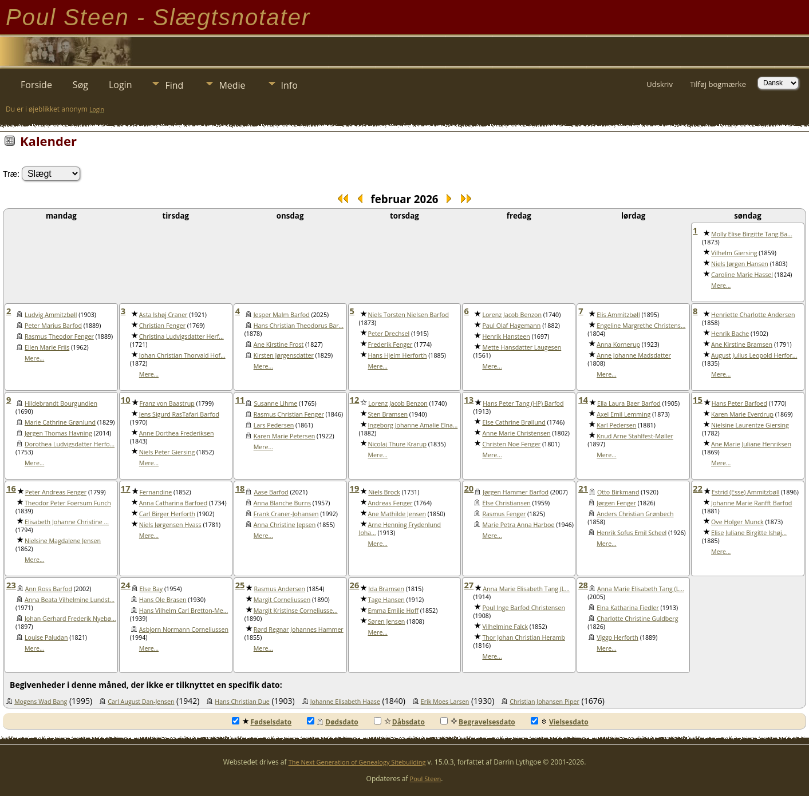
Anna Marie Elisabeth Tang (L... (526, 589)
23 (11, 585)
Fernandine (156, 492)
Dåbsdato (399, 722)
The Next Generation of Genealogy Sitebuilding (357, 762)
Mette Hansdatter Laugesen (521, 347)
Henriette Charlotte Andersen (753, 315)
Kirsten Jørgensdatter (284, 355)
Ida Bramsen (386, 589)
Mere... (721, 286)
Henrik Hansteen (506, 336)
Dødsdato (332, 722)
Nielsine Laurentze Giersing (750, 425)
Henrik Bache (730, 334)
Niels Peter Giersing (167, 452)
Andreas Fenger (390, 503)
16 (11, 488)
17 (126, 488)
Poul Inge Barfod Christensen (523, 608)
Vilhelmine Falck (505, 627)
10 (126, 399)
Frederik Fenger (390, 344)
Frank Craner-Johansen (286, 514)
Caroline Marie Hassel (742, 275)
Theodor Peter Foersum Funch (68, 503)
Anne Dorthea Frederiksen (176, 433)
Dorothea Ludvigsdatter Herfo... (70, 444)
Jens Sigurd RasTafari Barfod (179, 414)
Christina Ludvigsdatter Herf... (181, 336)
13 (468, 399)
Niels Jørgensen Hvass (170, 525)
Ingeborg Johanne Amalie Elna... (413, 425)
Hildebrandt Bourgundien (61, 403)
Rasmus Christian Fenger (289, 414)
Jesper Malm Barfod (282, 315)
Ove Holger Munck (737, 522)
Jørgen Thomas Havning (58, 433)
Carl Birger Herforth (167, 514)
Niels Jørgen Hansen (739, 264)
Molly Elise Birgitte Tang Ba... (751, 234)
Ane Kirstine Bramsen (741, 344)
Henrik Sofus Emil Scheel (631, 533)
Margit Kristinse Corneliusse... (296, 611)
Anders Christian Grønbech (635, 514)
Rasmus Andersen (279, 589)
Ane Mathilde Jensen (397, 514)
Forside (36, 84)
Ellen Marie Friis (47, 347)
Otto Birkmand (618, 492)
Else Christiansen (506, 503)
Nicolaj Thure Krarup (397, 444)
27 (468, 585)
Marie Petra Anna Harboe (518, 525)
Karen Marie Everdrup (742, 414)
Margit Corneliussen (282, 600)
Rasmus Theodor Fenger (59, 336)
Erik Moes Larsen (445, 702)
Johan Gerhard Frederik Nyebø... (70, 619)
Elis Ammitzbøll (618, 315)
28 (583, 585)
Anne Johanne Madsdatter (634, 355)
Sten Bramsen (388, 414)
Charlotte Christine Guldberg (637, 619)
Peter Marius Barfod (53, 326)
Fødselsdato (261, 722)
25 (240, 585)
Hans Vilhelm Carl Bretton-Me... (183, 611)
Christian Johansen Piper (544, 702)
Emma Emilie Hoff (393, 611)
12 (355, 399)
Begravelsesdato (477, 722)
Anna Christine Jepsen (285, 525)
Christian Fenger (162, 326)
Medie (232, 85)
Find (174, 85)
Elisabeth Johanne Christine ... (67, 522)
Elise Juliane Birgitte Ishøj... (749, 533)
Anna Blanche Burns (282, 503)
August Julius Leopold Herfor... (754, 355)
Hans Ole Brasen (163, 600)
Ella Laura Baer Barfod (629, 403)
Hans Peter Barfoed (739, 403)
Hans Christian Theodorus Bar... (299, 326)
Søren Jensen (386, 621)
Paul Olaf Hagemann (511, 326)
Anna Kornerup (618, 344)
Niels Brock (384, 492)
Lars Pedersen (274, 425)
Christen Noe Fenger (511, 444)
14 (583, 399)
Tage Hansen (386, 600)
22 (698, 488)
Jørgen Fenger (616, 503)
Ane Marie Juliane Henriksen (751, 444)
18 (240, 488)
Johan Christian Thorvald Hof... (182, 355)
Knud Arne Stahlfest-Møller (635, 436)
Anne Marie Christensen (516, 433)
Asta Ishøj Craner (163, 315)
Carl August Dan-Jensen (141, 702)
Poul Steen (425, 778)
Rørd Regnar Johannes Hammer (299, 629)
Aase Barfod (271, 492)
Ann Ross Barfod (48, 589)
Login (120, 84)
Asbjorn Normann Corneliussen (183, 629)
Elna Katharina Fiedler (628, 608)
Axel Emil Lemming (623, 414)
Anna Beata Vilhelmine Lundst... (70, 600)
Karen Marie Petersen (284, 436)
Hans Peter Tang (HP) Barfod (523, 403)
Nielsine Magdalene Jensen (63, 541)
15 (698, 399)
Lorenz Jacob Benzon (512, 315)
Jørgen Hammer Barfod (515, 492)
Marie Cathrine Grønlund (60, 422)
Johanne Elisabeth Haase (345, 702)
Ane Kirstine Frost (279, 344)
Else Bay (151, 589)
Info (289, 85)
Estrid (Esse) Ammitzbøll (746, 492)
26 (355, 585)
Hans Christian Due (242, 702)
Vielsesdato (560, 722)
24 (126, 585)
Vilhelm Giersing (734, 253)
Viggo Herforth (617, 637)
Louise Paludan (46, 637)
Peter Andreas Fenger (55, 492)
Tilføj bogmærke (718, 84)
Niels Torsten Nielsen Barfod (408, 315)
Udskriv (659, 84)
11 (240, 399)
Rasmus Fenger (504, 514)
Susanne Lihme (275, 403)
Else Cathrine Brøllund (513, 422)
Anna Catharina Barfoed (173, 503)
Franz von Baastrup (167, 403)
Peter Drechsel (389, 334)
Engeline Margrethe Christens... (641, 326)
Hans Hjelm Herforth (397, 355)
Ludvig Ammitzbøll (51, 315)
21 (583, 488)
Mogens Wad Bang (40, 702)
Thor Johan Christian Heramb (523, 637)
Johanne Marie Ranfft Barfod (751, 503)
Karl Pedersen (616, 425)
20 (468, 488)
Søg (80, 84)
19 (355, 488)
